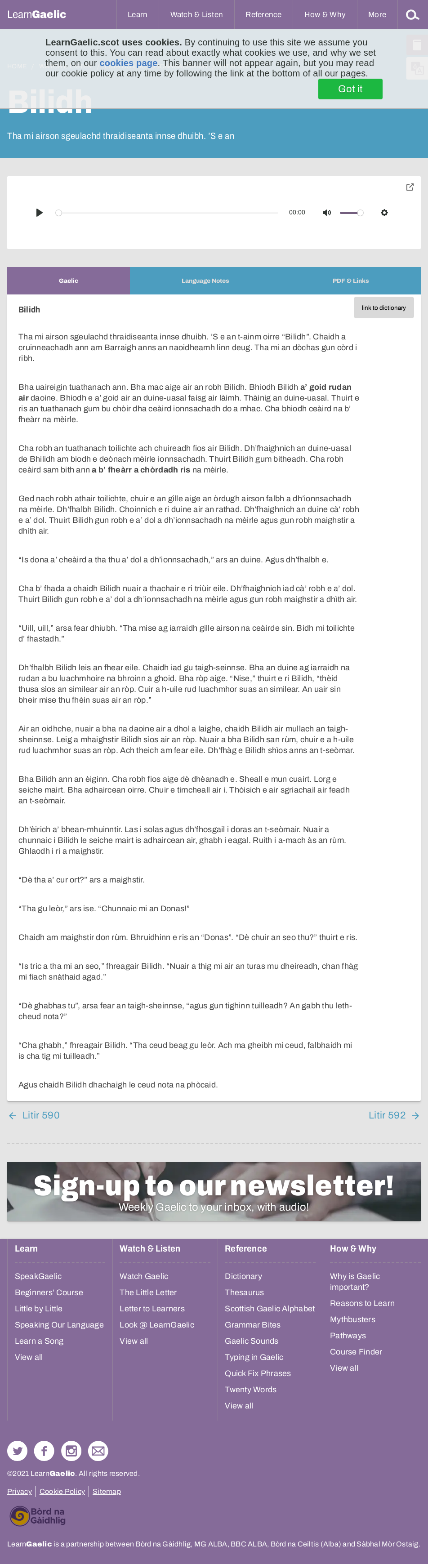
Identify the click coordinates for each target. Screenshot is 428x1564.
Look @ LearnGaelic (157, 1324)
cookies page (128, 63)
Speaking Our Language (59, 1324)
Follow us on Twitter (17, 1451)
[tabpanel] (214, 697)
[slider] (167, 213)
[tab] (68, 280)
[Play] (39, 212)
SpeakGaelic (38, 1276)
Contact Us (98, 1451)
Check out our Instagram (71, 1451)
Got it (350, 89)
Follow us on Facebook (44, 1451)
